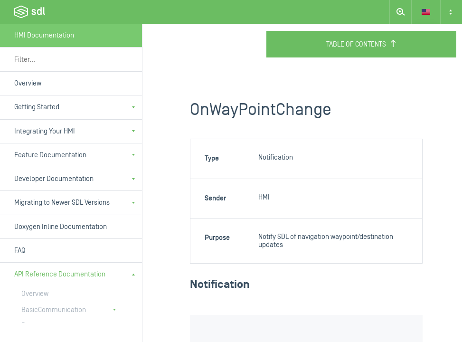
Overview (27, 83)
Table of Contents (361, 44)
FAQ (20, 251)
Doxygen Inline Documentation (60, 227)
